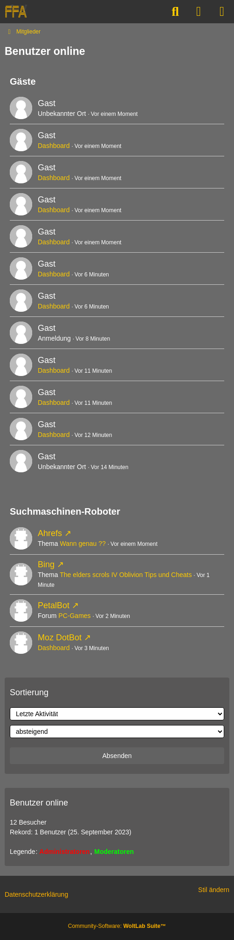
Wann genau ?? (82, 543)
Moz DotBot (60, 637)
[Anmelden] (198, 11)
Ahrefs (50, 533)
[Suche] (175, 11)
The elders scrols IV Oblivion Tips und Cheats (126, 574)
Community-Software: (117, 926)
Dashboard (54, 145)
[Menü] (222, 11)
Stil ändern (213, 889)
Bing (46, 564)
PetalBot (53, 605)
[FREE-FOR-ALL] (16, 11)
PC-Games (74, 615)
